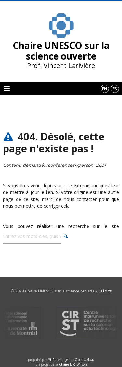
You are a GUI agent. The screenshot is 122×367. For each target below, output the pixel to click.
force (60, 359)
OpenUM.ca (84, 359)
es (114, 89)
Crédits (105, 291)
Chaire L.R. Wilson (73, 364)
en (104, 89)
